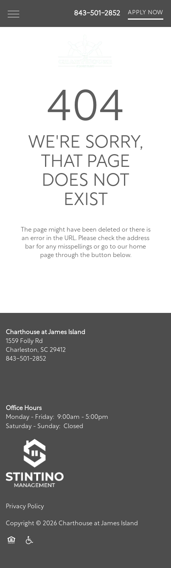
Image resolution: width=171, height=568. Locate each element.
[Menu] (13, 13)
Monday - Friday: (30, 417)
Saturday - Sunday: (33, 426)
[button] (145, 13)
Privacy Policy (25, 507)
